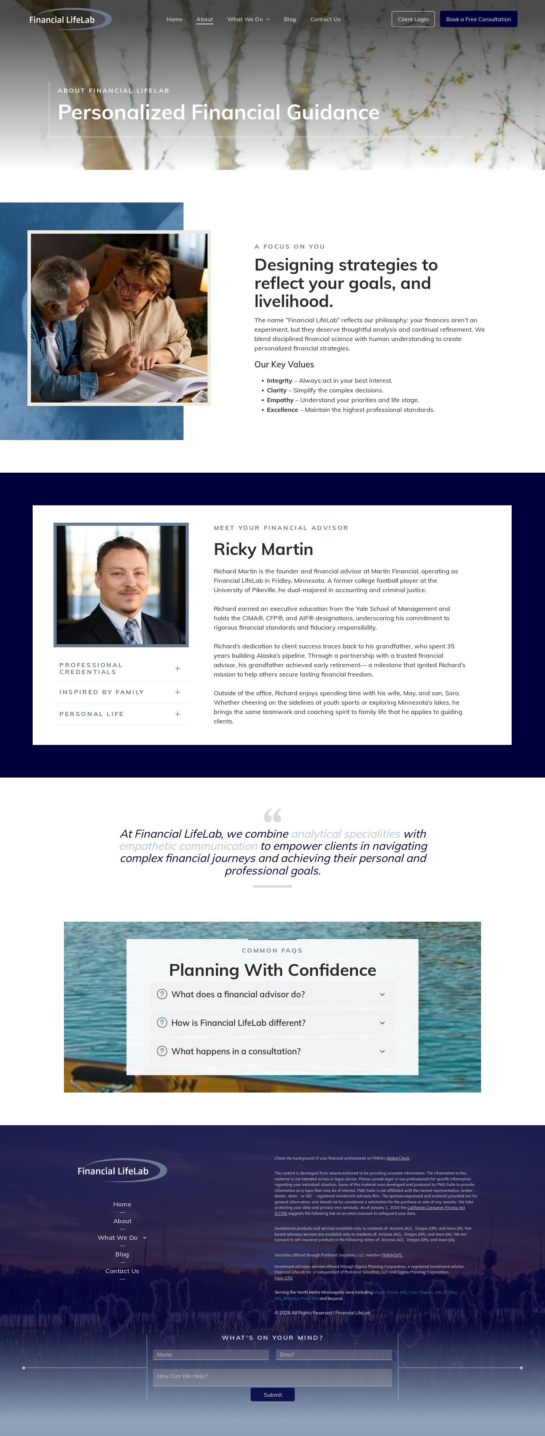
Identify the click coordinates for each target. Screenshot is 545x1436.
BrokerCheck (398, 1158)
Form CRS (284, 1278)
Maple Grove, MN (390, 1292)
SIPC (398, 1255)
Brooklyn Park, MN (300, 1298)
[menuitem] (174, 19)
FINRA (387, 1255)
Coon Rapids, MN (425, 1292)
